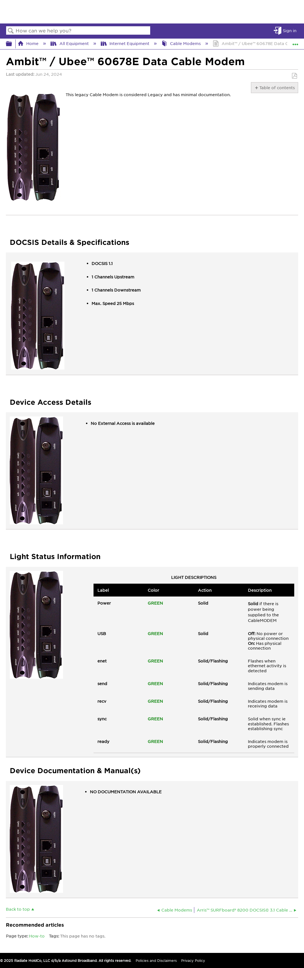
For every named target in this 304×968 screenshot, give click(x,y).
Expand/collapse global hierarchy (12, 43)
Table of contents (276, 87)
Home (29, 43)
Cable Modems (181, 43)
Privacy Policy (193, 960)
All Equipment (70, 43)
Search (11, 31)
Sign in (289, 30)
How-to (37, 935)
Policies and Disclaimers (156, 960)
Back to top (18, 909)
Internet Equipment (125, 43)
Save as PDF (294, 76)
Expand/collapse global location (295, 42)
